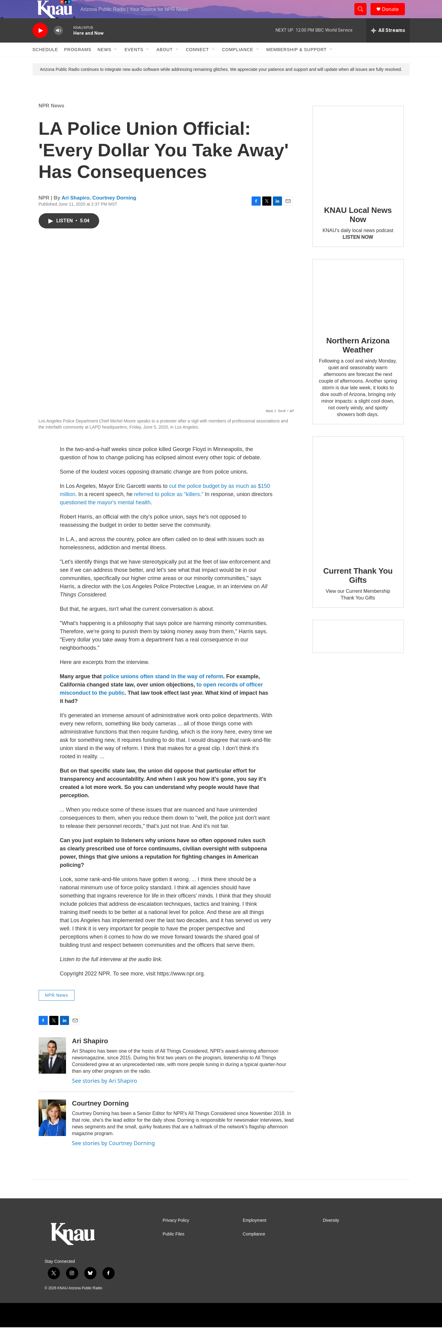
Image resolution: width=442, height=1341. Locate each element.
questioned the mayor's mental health (105, 516)
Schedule (45, 63)
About (164, 63)
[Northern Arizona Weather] (358, 307)
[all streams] (388, 44)
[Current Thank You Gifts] (358, 510)
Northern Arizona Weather (357, 359)
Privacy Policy (176, 1234)
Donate (394, 16)
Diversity (331, 1234)
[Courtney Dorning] (52, 1131)
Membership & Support (296, 63)
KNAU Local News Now (358, 228)
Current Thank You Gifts (357, 589)
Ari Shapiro (75, 211)
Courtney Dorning (114, 211)
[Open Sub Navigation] (115, 63)
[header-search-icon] (363, 16)
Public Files (174, 1247)
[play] (40, 44)
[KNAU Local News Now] (358, 165)
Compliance (237, 63)
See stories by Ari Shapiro (104, 1094)
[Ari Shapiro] (52, 1069)
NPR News (51, 119)
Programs (78, 63)
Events (133, 63)
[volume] (58, 44)
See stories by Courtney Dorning (113, 1156)
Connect (197, 63)
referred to (146, 508)
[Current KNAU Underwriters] (358, 650)
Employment (254, 1234)
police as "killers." (182, 508)
